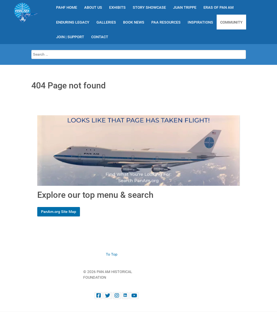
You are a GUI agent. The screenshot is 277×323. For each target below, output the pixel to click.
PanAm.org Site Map (58, 211)
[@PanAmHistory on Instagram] (117, 295)
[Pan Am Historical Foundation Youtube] (134, 295)
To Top (111, 254)
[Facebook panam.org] (99, 295)
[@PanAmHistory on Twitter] (107, 295)
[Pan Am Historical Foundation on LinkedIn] (125, 295)
